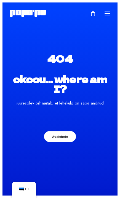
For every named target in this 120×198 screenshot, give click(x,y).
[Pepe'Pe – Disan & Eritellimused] (28, 13)
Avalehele (60, 136)
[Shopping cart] (90, 13)
